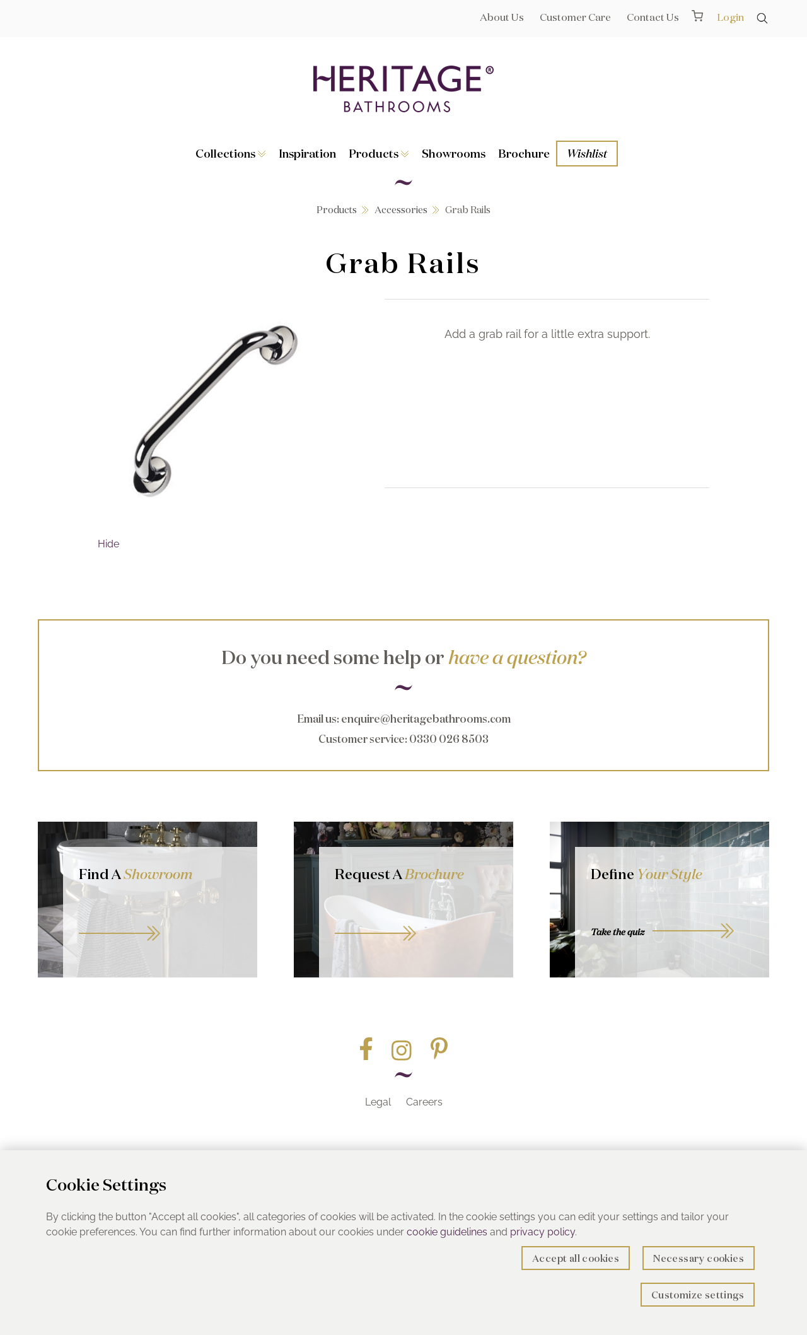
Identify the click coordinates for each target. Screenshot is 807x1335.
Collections (230, 153)
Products (379, 153)
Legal (378, 1102)
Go (416, 919)
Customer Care (575, 17)
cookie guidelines (447, 1232)
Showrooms (453, 153)
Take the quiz (617, 932)
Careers (424, 1102)
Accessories (400, 210)
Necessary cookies (698, 1258)
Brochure (524, 153)
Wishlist (587, 153)
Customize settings (697, 1295)
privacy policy (542, 1232)
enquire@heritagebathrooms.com (426, 718)
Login (730, 17)
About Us (502, 17)
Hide (108, 544)
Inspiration (307, 153)
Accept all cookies (575, 1258)
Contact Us (653, 17)
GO (160, 919)
